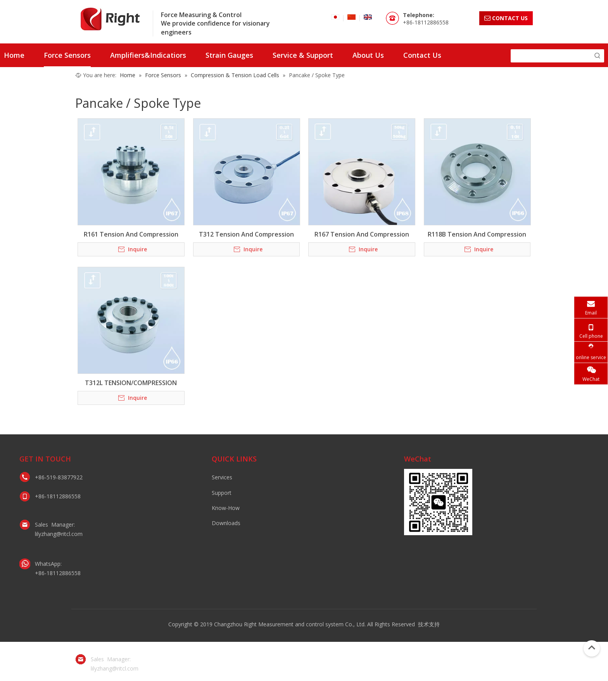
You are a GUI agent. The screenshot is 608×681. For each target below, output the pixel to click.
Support (221, 492)
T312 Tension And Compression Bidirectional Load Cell (246, 234)
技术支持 (429, 624)
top (591, 647)
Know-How (226, 508)
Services (222, 477)
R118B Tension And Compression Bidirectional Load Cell (477, 234)
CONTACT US (506, 18)
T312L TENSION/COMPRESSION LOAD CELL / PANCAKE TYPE (131, 383)
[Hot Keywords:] (597, 55)
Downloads (226, 523)
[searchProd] (551, 55)
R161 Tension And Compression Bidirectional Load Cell (131, 234)
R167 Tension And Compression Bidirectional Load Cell (361, 234)
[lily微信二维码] (438, 502)
